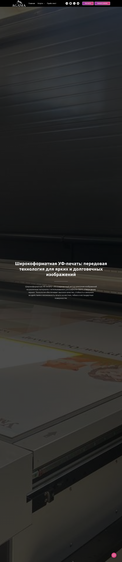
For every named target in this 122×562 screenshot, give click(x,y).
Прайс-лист (51, 3)
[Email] (78, 3)
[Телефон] (74, 3)
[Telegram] (67, 3)
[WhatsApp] (70, 3)
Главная (31, 3)
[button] (102, 3)
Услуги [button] (40, 3)
